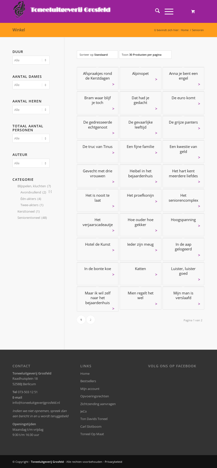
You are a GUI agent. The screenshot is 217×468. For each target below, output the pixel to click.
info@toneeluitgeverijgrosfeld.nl (36, 402)
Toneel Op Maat (92, 434)
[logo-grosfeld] (62, 11)
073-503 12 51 (28, 392)
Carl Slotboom (91, 426)
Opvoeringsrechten (94, 396)
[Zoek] (155, 11)
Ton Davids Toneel (94, 419)
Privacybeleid (113, 462)
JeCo (83, 411)
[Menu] (166, 11)
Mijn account (90, 388)
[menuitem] (155, 11)
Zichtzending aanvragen (98, 404)
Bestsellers (88, 381)
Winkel (18, 30)
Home (85, 373)
